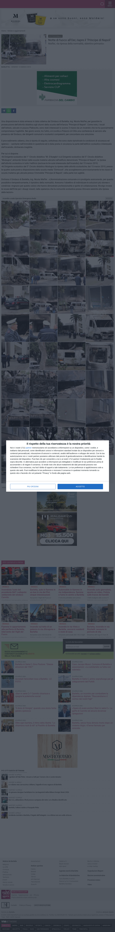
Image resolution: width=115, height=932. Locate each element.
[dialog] (57, 466)
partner (29, 448)
